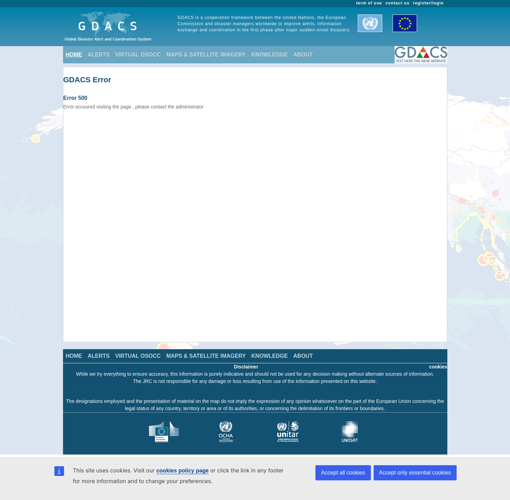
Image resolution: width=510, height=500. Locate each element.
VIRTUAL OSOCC (138, 55)
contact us (397, 3)
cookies (438, 366)
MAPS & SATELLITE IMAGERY (206, 55)
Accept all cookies (343, 473)
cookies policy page (182, 470)
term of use (369, 3)
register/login (428, 3)
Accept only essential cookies (415, 473)
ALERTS (99, 55)
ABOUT (303, 55)
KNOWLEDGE (269, 55)
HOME (74, 55)
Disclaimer (246, 366)
